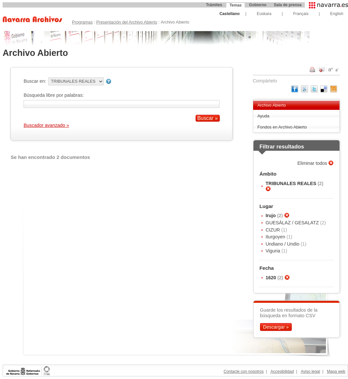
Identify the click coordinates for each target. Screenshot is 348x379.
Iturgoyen (276, 236)
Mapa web (336, 371)
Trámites (214, 5)
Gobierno (257, 5)
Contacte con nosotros (244, 371)
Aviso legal (310, 371)
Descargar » (275, 327)
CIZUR (273, 230)
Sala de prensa (288, 5)
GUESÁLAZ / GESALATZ (293, 222)
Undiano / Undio (283, 244)
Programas (82, 22)
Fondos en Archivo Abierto (282, 127)
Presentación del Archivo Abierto (126, 22)
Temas (236, 5)
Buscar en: (35, 81)
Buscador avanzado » (46, 125)
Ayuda (263, 115)
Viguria (274, 250)
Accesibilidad (282, 371)
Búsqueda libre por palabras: (54, 95)
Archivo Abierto (271, 105)
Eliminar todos (312, 163)
